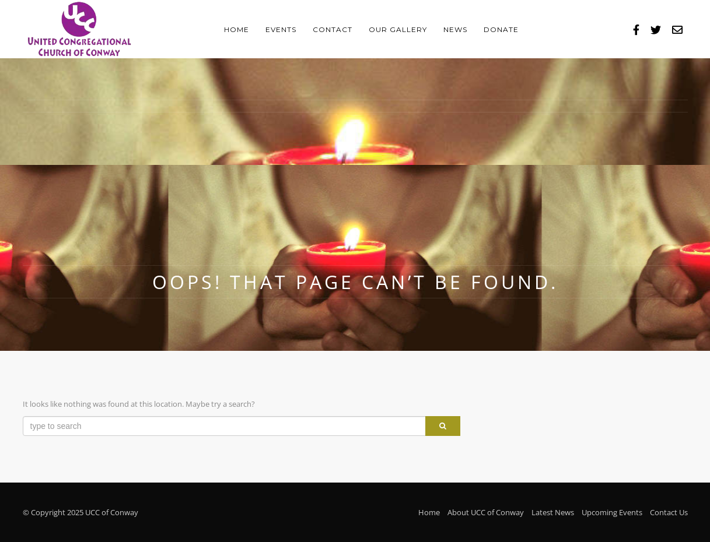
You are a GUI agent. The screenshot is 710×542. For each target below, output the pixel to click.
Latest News (552, 512)
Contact (332, 29)
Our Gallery (398, 29)
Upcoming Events (612, 512)
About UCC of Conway (485, 512)
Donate (501, 29)
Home (236, 29)
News (455, 29)
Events (280, 29)
